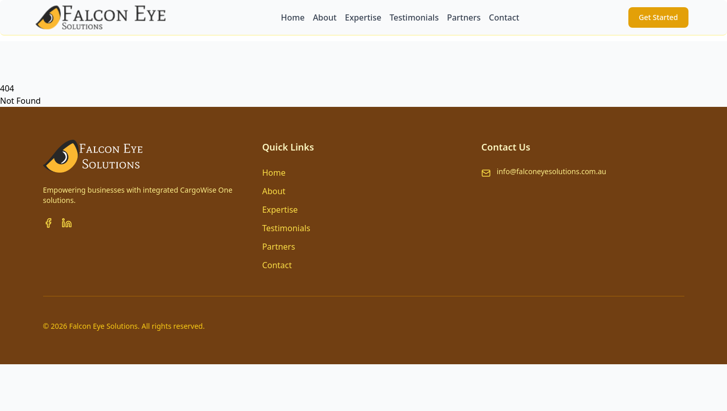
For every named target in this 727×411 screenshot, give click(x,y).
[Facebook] (48, 223)
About (273, 191)
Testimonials (286, 228)
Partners (278, 246)
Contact (277, 265)
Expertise (279, 209)
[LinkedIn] (67, 223)
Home (274, 172)
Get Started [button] (658, 17)
